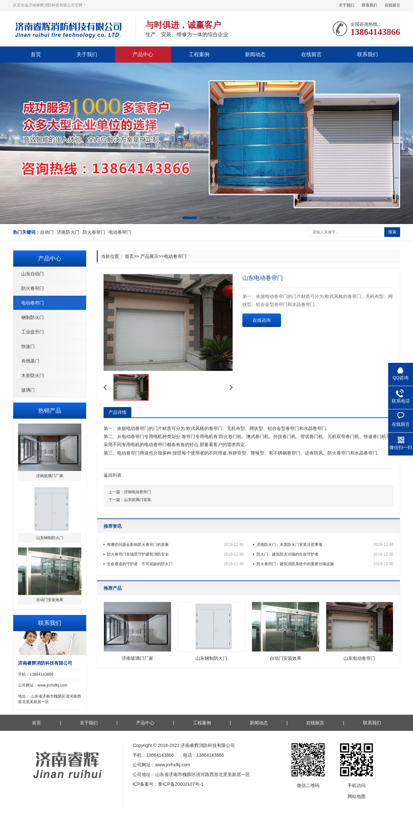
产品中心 (143, 54)
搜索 (392, 232)
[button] (190, 218)
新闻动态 (255, 54)
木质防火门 (32, 375)
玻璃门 (28, 390)
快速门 (28, 346)
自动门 (47, 232)
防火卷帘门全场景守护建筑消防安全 (175, 554)
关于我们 (346, 5)
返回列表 (113, 475)
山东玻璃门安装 (137, 499)
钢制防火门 (32, 317)
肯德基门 (30, 360)
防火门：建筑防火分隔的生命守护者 (325, 554)
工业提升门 (32, 331)
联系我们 (369, 5)
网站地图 (357, 796)
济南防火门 (68, 232)
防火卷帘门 (94, 232)
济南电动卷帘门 (137, 492)
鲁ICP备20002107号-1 (180, 784)
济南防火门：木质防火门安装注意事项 (325, 544)
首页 (36, 54)
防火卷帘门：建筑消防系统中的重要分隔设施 (325, 564)
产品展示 (149, 256)
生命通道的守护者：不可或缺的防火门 (175, 564)
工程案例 (199, 54)
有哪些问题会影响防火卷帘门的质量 (175, 544)
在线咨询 (262, 320)
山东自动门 (32, 273)
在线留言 (392, 5)
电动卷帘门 (119, 232)
